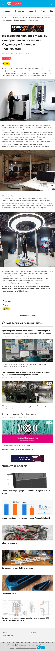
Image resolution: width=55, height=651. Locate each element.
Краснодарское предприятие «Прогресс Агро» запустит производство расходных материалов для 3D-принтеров (26, 332)
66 (27, 417)
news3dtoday (6, 54)
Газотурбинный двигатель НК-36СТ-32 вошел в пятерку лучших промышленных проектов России (26, 373)
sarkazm (4, 417)
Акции (43, 11)
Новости (7, 11)
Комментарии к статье (27, 315)
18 (29, 336)
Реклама (15, 29)
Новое (32, 11)
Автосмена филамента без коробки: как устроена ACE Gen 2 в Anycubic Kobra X (25, 619)
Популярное (19, 11)
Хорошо (41, 648)
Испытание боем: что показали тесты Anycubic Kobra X (26, 518)
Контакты (5, 632)
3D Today (5, 17)
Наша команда (7, 636)
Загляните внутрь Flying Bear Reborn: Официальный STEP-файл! (27, 492)
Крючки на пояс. (9, 593)
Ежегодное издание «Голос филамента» (19, 414)
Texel (6, 305)
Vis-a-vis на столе (9, 543)
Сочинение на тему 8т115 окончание (17, 568)
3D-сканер (8, 301)
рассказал (7, 144)
